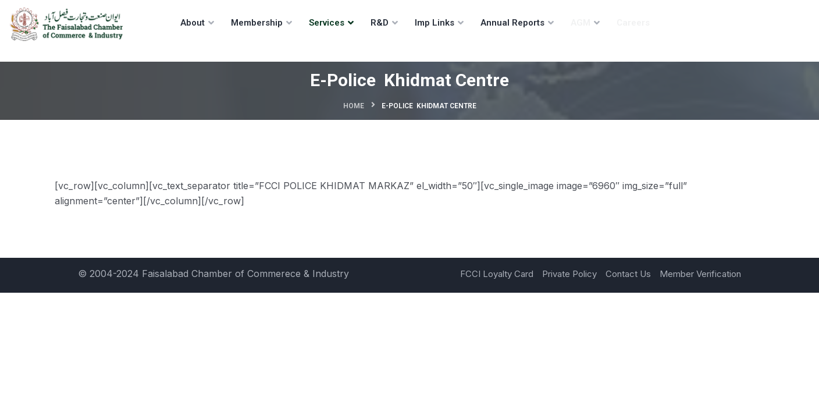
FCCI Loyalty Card (496, 273)
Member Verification (700, 273)
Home (353, 106)
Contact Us (628, 273)
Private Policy (569, 273)
